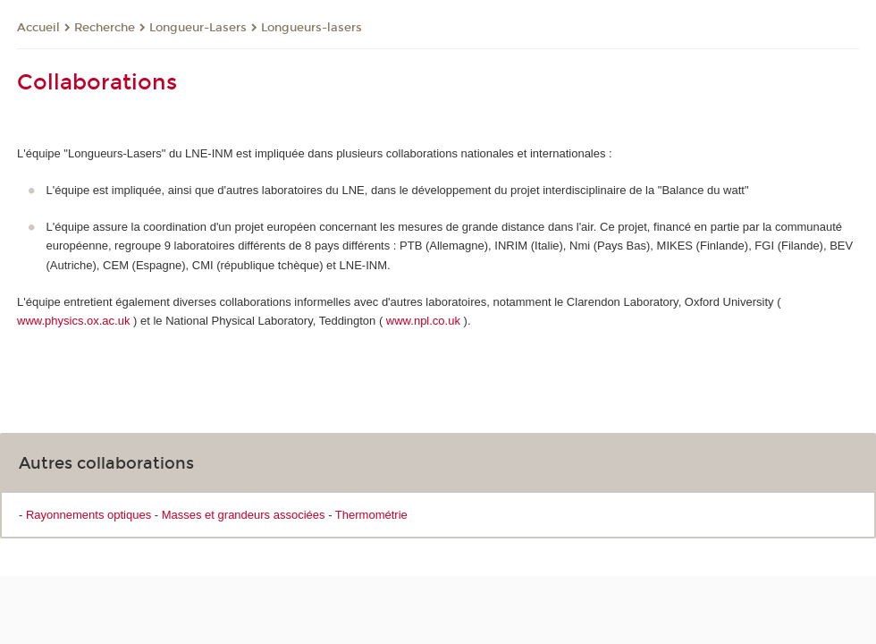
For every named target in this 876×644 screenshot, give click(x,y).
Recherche (104, 28)
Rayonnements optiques (88, 514)
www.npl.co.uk (423, 320)
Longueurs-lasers (311, 28)
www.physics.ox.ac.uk (73, 320)
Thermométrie (371, 514)
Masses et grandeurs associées (243, 514)
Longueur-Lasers (198, 28)
